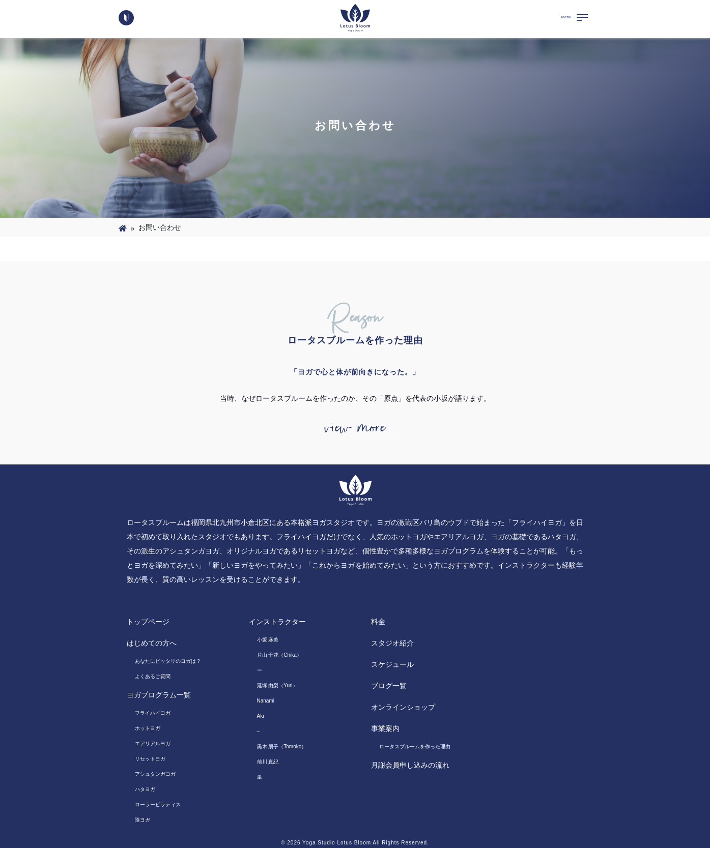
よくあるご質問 (153, 676)
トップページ (148, 622)
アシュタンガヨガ (155, 774)
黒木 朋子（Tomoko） (282, 746)
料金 (378, 622)
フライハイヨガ (153, 713)
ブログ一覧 (389, 686)
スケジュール (392, 664)
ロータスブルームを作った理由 (414, 746)
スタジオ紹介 (392, 643)
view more (355, 428)
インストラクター (277, 622)
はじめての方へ (152, 643)
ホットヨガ (147, 728)
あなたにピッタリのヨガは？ (168, 661)
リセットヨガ (150, 759)
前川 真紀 (268, 762)
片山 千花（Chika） (279, 655)
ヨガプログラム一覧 (159, 695)
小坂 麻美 (268, 639)
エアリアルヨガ (153, 743)
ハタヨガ (145, 789)
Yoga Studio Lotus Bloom (336, 842)
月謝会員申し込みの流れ (410, 765)
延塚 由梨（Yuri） (277, 685)
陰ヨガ (142, 820)
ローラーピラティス (158, 804)
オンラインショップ (403, 707)
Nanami (265, 701)
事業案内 (385, 728)
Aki (260, 716)
